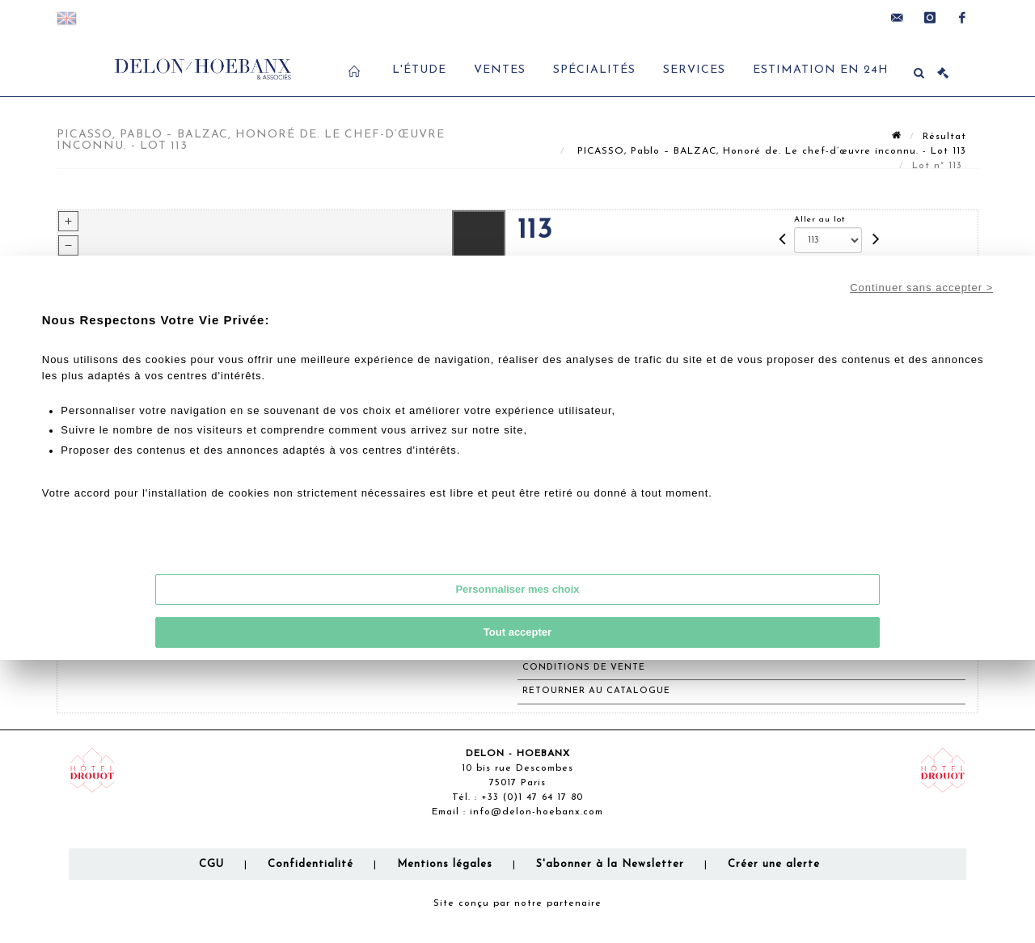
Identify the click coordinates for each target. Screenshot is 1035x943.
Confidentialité (310, 864)
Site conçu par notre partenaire (517, 903)
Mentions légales (444, 864)
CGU (211, 864)
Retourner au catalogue (596, 691)
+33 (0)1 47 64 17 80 (532, 797)
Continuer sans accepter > (921, 287)
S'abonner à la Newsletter (610, 864)
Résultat (944, 137)
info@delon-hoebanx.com (536, 812)
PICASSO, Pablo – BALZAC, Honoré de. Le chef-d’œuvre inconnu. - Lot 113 (769, 151)
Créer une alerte (774, 864)
